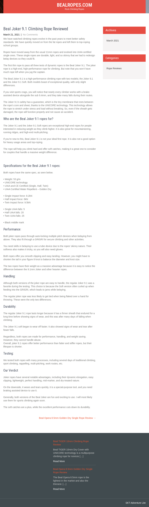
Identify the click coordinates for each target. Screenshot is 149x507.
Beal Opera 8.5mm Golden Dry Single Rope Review (67, 418)
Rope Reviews (114, 68)
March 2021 (113, 40)
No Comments (30, 34)
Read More (59, 461)
